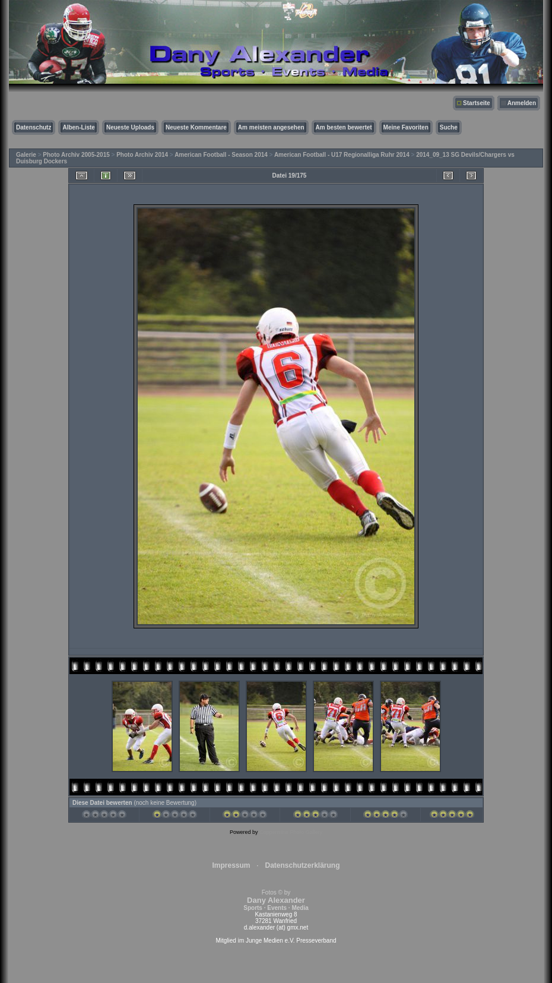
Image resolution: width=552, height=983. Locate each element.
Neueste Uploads (130, 127)
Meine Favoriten (406, 127)
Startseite (476, 103)
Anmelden (521, 103)
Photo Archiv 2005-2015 (76, 154)
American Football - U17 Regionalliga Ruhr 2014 (342, 154)
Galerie (26, 154)
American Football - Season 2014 (221, 154)
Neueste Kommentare (196, 127)
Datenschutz (33, 127)
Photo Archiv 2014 (142, 154)
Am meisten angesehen (271, 127)
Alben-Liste (78, 127)
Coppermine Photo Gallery (290, 832)
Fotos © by (275, 900)
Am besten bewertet (344, 127)
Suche (449, 127)
